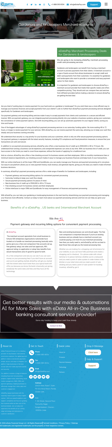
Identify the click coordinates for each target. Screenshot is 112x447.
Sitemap (74, 423)
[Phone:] (31, 352)
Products (62, 357)
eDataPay (12, 232)
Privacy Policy (64, 423)
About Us (62, 352)
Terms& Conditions (50, 423)
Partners (62, 372)
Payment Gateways (65, 362)
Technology (62, 367)
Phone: (37, 351)
